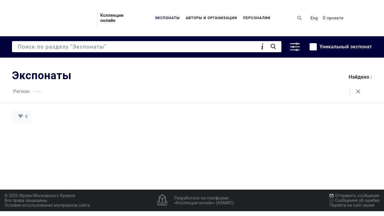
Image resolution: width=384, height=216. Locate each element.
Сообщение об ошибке (354, 200)
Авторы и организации (211, 18)
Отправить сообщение (354, 195)
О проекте (333, 18)
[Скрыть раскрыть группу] (21, 117)
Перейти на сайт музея (352, 205)
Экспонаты (167, 18)
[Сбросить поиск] (358, 91)
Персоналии (256, 18)
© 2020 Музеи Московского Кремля (39, 195)
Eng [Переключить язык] (314, 18)
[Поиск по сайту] (299, 18)
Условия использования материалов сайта (47, 205)
